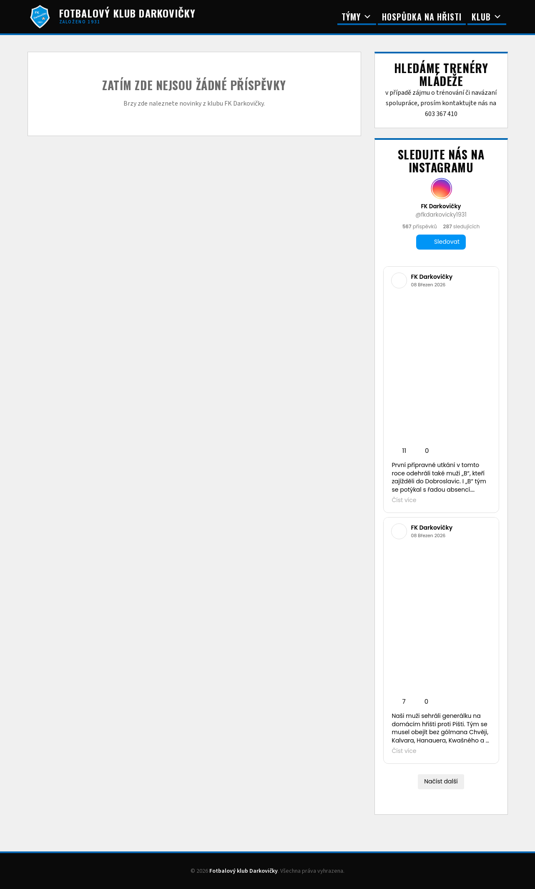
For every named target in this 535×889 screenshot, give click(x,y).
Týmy (357, 16)
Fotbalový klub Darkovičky (243, 871)
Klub (487, 16)
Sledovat (441, 241)
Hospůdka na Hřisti (422, 16)
